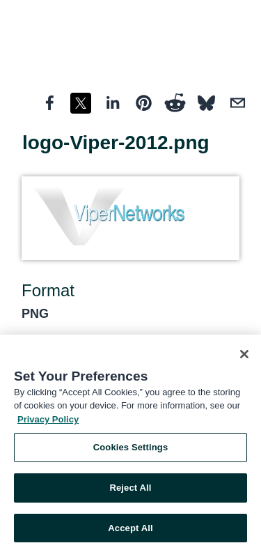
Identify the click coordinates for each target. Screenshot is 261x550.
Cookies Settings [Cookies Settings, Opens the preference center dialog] (130, 449)
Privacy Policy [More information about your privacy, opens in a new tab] (48, 421)
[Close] (244, 356)
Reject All (130, 489)
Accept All (130, 530)
